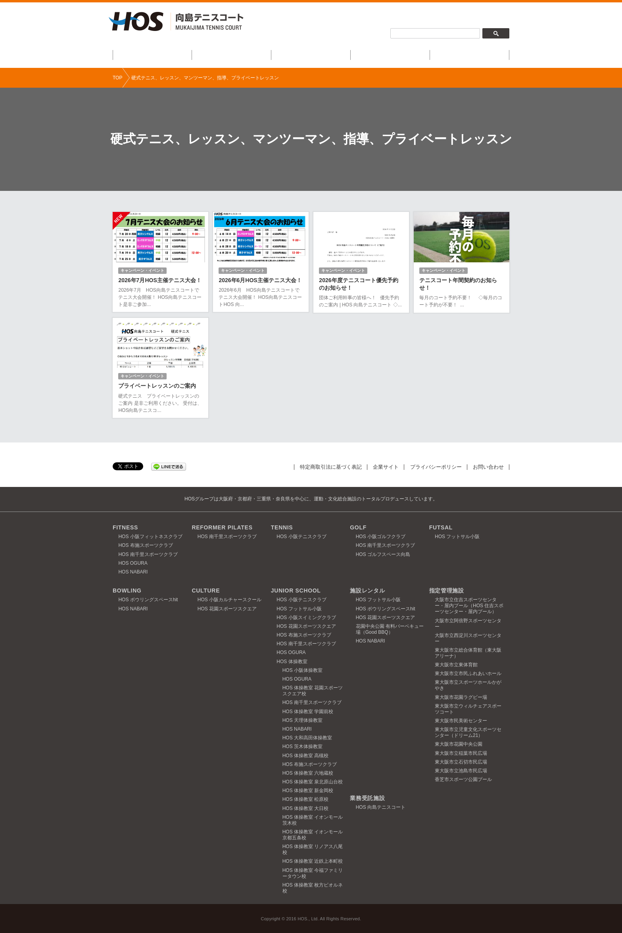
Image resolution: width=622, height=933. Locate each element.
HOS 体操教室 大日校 (305, 808)
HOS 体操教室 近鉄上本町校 (312, 861)
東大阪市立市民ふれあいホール (468, 673)
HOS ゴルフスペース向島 (383, 554)
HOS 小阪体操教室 (302, 670)
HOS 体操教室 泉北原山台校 (312, 782)
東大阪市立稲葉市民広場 (461, 753)
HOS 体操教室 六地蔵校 (308, 772)
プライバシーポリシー (436, 466)
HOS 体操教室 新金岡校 (308, 790)
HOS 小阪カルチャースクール (229, 599)
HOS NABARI (133, 572)
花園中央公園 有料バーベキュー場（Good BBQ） (390, 629)
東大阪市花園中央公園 (458, 744)
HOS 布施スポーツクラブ (145, 545)
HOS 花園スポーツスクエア (227, 608)
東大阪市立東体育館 (456, 665)
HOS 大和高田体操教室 (307, 738)
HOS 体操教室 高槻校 (305, 755)
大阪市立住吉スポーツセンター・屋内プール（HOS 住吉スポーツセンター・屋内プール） (469, 605)
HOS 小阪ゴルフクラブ (380, 536)
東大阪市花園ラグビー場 (461, 697)
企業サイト (386, 466)
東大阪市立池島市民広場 (461, 770)
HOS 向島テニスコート (380, 807)
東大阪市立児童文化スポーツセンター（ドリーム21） (468, 732)
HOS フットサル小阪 (457, 536)
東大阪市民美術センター (461, 720)
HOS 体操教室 (291, 661)
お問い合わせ (488, 466)
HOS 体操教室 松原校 (305, 799)
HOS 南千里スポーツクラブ (147, 554)
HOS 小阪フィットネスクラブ (150, 536)
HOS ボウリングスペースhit (148, 599)
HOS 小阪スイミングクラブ (306, 617)
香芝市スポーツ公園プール (463, 779)
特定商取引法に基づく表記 (331, 466)
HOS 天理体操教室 (302, 720)
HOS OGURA (132, 563)
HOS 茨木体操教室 (302, 746)
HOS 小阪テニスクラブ (301, 536)
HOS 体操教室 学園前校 (308, 711)
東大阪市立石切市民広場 (461, 761)
